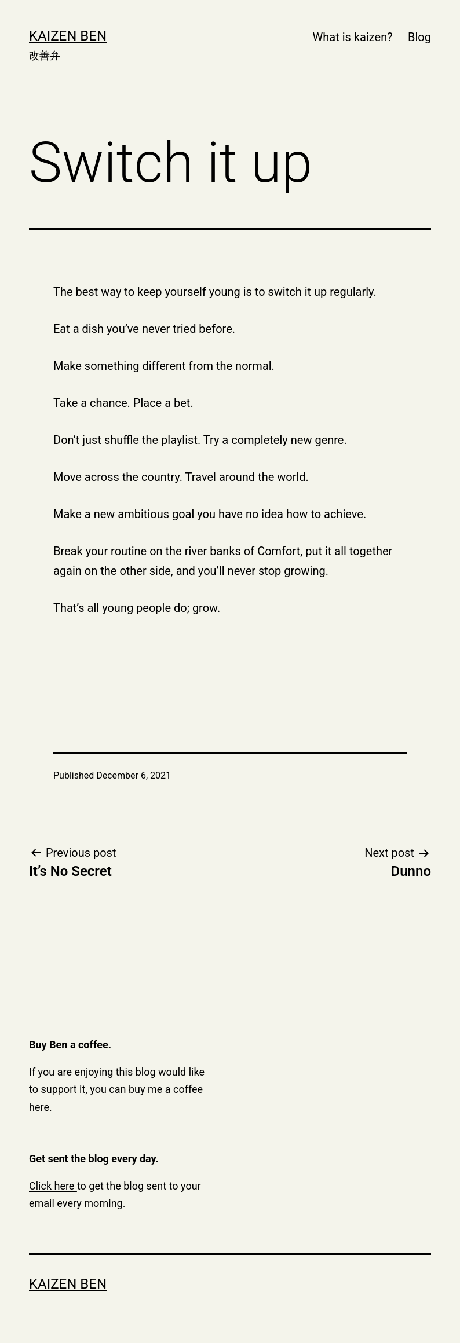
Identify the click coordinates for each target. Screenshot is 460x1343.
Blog (419, 37)
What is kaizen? (353, 37)
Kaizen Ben (68, 36)
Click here (53, 1186)
